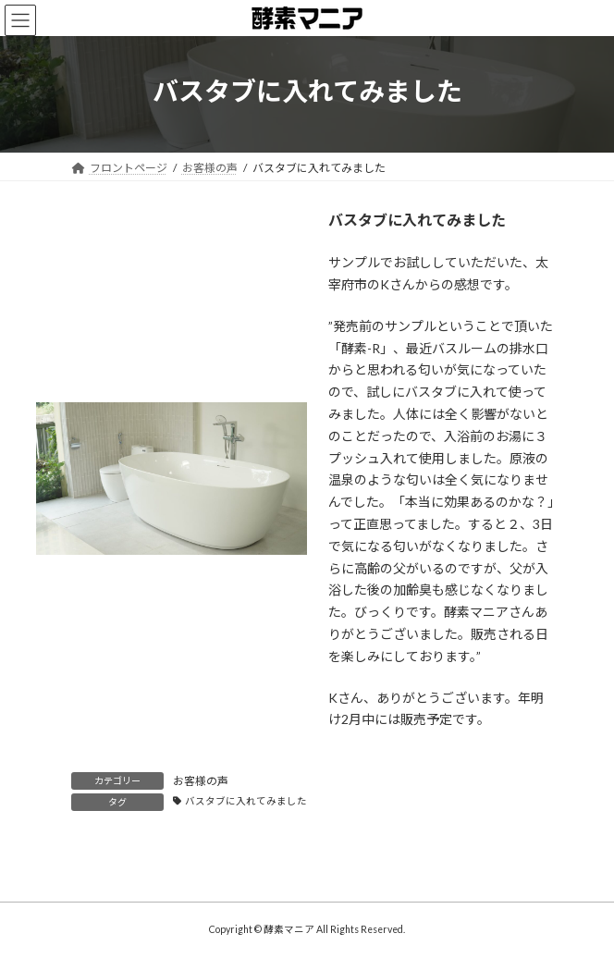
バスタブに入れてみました (246, 800)
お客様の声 (200, 781)
